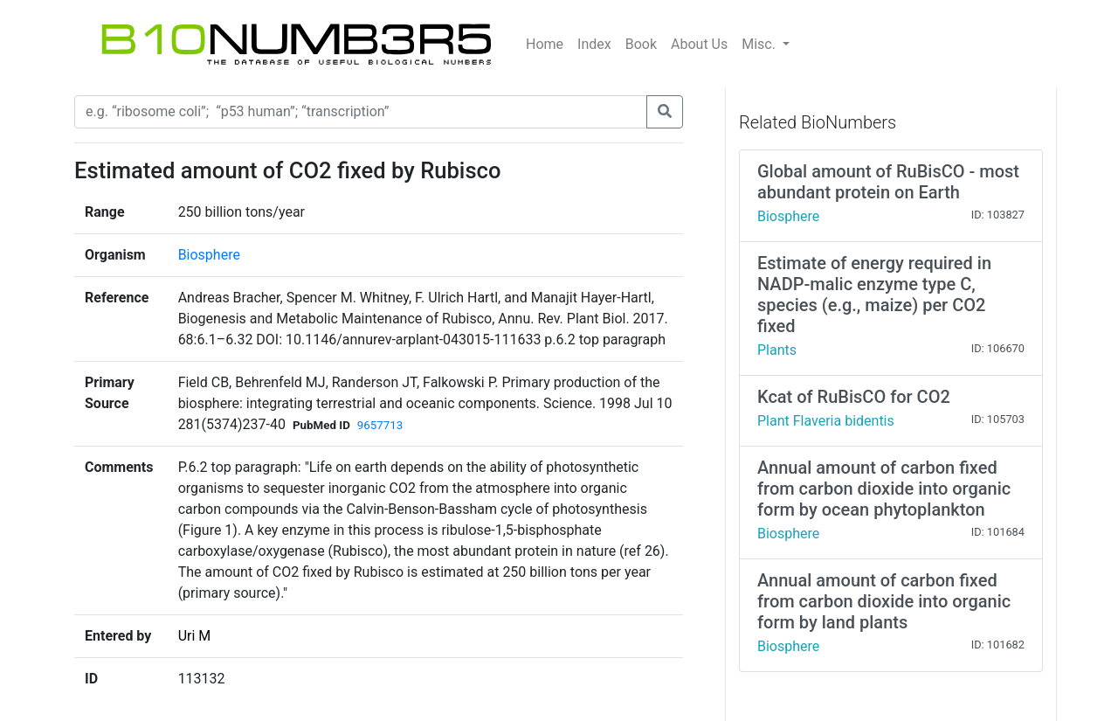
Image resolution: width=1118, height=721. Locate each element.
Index (594, 44)
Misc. (760, 44)
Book (641, 44)
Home (544, 44)
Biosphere (209, 254)
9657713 (380, 425)
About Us (699, 44)
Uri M (194, 635)
